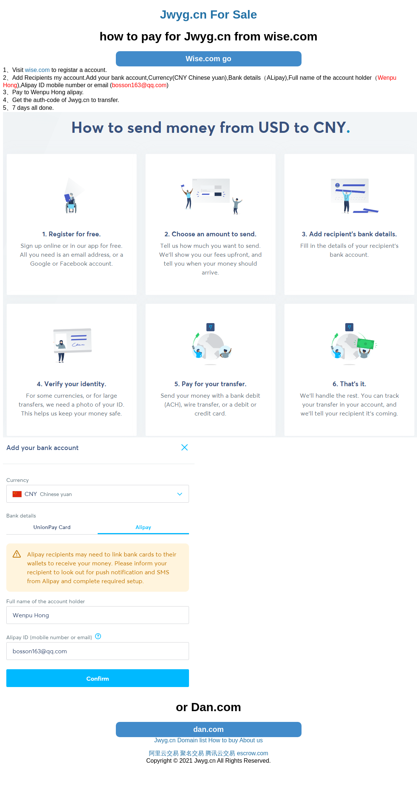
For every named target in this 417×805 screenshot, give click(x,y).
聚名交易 (192, 753)
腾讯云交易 (220, 753)
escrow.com (252, 753)
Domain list (191, 740)
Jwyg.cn (165, 740)
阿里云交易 (164, 753)
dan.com (208, 729)
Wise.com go (208, 59)
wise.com (37, 70)
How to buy (223, 740)
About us (251, 740)
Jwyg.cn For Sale (208, 14)
